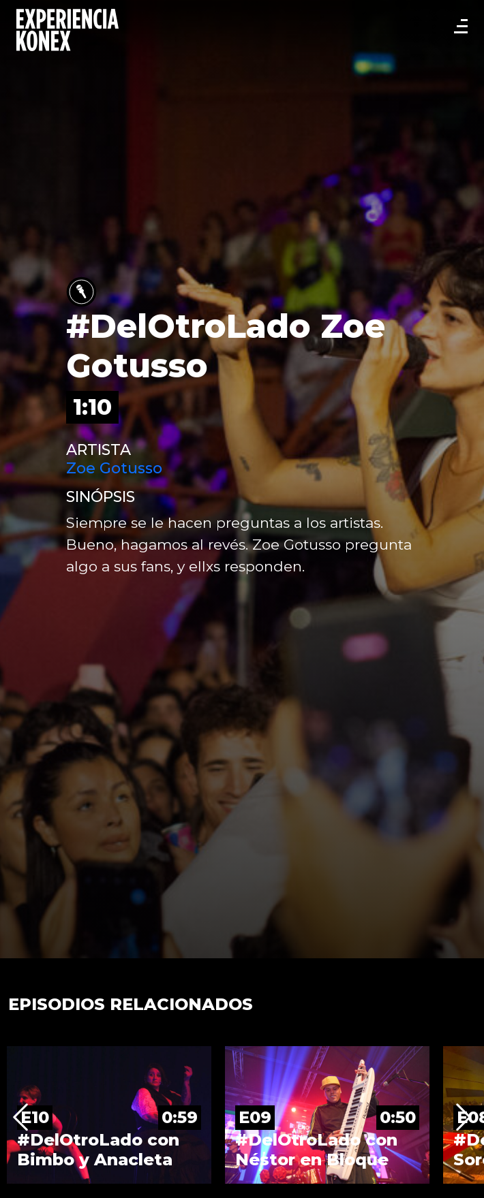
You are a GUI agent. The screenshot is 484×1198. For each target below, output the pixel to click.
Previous (20, 1117)
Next (463, 1117)
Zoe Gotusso (114, 468)
